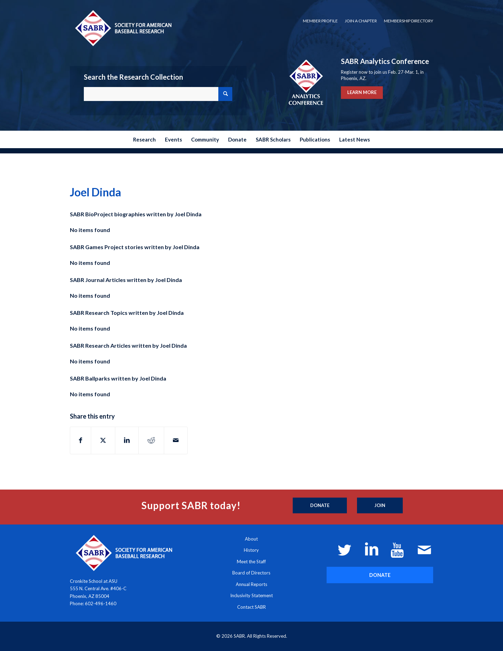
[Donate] (320, 506)
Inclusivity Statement (251, 595)
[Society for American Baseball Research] (122, 28)
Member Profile (320, 20)
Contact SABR (251, 607)
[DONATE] (380, 575)
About (251, 539)
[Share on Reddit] (151, 440)
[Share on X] (103, 440)
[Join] (380, 506)
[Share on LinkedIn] (126, 440)
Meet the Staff (251, 561)
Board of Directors (251, 573)
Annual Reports (251, 584)
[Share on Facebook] (80, 440)
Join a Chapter (361, 20)
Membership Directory (408, 20)
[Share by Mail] (175, 440)
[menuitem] (320, 21)
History (251, 550)
